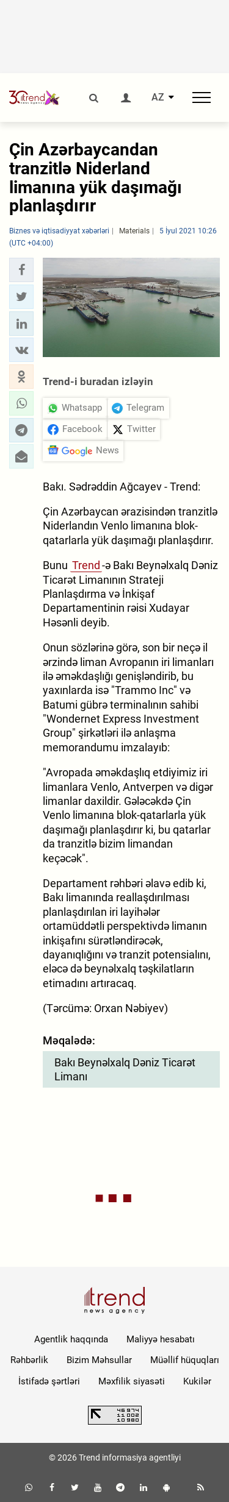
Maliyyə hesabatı (160, 1339)
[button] (21, 270)
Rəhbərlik (29, 1360)
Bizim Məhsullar (99, 1360)
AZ (157, 97)
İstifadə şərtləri (49, 1381)
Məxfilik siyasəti (131, 1381)
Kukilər (197, 1381)
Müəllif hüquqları (184, 1360)
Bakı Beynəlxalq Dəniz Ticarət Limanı (124, 1069)
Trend (86, 565)
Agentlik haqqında (71, 1339)
